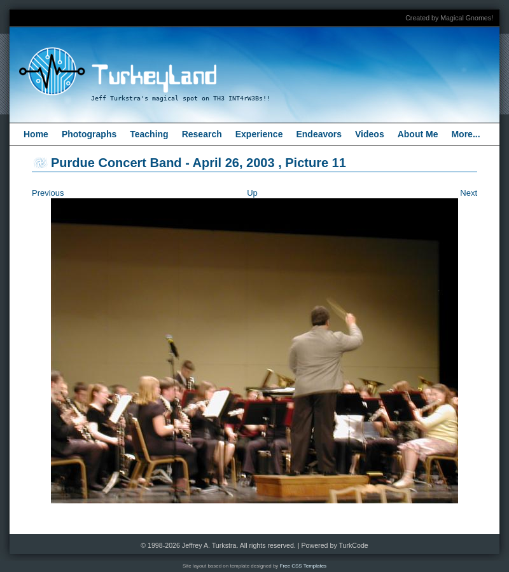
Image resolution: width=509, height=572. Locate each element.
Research (202, 134)
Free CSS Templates (303, 566)
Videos (369, 134)
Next (468, 193)
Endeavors (319, 134)
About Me (418, 134)
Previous (48, 193)
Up (252, 193)
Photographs (89, 134)
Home (36, 134)
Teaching (149, 134)
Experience (259, 134)
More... (465, 134)
